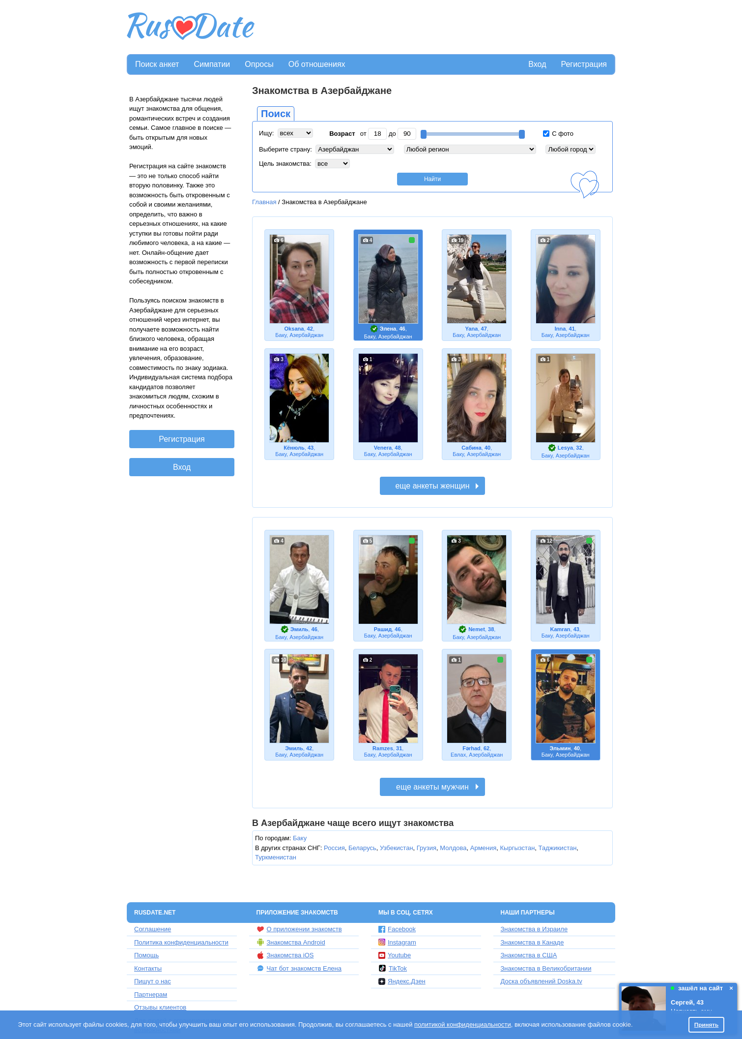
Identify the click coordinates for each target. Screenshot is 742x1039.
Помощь (146, 955)
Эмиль (299, 629)
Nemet (476, 629)
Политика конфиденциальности (181, 942)
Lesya (565, 448)
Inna (560, 329)
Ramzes (382, 748)
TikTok (392, 968)
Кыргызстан (517, 848)
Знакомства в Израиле (534, 929)
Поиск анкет (157, 64)
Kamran (560, 629)
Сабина (471, 448)
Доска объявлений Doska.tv (541, 981)
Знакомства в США (529, 955)
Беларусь (362, 848)
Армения (483, 848)
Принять (706, 1024)
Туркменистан (275, 857)
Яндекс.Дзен (402, 981)
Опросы (259, 64)
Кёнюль (294, 448)
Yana (471, 329)
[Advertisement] (436, 27)
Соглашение (152, 929)
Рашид (383, 629)
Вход (537, 64)
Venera (383, 448)
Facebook (397, 929)
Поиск (275, 113)
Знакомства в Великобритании (546, 968)
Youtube (394, 955)
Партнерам (150, 994)
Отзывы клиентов (160, 1007)
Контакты (148, 968)
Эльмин (560, 748)
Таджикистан (558, 848)
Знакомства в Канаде (532, 942)
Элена (388, 329)
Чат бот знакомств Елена (299, 968)
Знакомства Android (291, 942)
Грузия (426, 848)
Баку (300, 838)
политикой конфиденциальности (462, 1024)
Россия (334, 848)
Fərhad (471, 748)
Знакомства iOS (285, 955)
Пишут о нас (152, 981)
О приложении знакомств (299, 929)
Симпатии (212, 64)
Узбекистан (396, 848)
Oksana (294, 329)
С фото (558, 133)
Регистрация (584, 64)
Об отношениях (316, 64)
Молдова (453, 848)
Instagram (397, 942)
